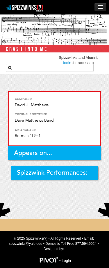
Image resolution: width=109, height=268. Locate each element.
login (67, 63)
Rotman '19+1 (28, 135)
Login (66, 260)
